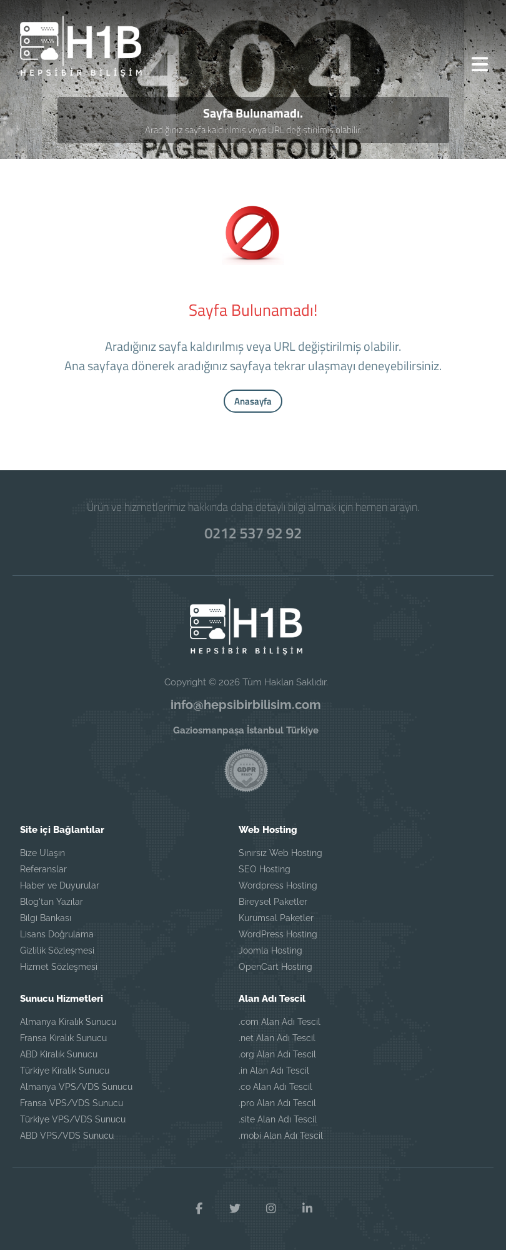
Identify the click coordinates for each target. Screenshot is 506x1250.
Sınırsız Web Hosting (280, 853)
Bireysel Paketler (273, 902)
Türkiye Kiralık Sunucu (64, 1071)
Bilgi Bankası (45, 918)
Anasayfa (253, 401)
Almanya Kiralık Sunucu (68, 1022)
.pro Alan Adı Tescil (277, 1103)
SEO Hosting (264, 869)
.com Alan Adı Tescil (279, 1022)
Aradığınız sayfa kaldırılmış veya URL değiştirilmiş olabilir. (253, 130)
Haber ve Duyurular (59, 885)
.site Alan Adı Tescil (278, 1119)
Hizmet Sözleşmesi (58, 967)
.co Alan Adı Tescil (275, 1087)
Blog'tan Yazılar (51, 902)
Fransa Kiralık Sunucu (63, 1038)
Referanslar (43, 869)
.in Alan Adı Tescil (274, 1071)
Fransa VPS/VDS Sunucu (71, 1103)
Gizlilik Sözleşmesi (57, 950)
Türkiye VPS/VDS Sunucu (73, 1119)
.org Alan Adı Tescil (277, 1054)
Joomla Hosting (270, 950)
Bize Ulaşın (42, 853)
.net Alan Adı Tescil (277, 1038)
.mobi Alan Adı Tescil (281, 1136)
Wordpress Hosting (278, 885)
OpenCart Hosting (275, 967)
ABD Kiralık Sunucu (58, 1054)
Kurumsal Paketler (276, 918)
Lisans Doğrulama (57, 934)
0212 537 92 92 (253, 532)
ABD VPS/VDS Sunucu (67, 1136)
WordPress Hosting (278, 934)
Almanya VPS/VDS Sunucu (76, 1087)
